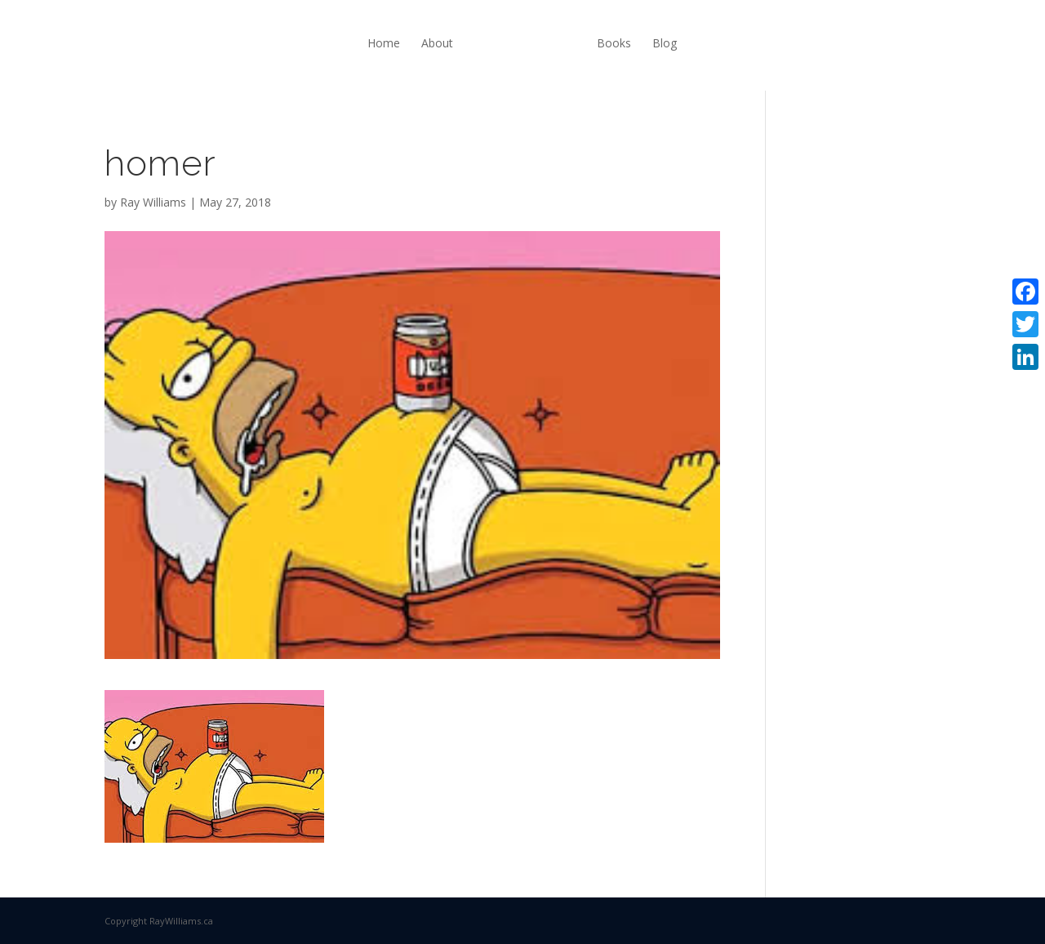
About (437, 43)
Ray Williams (153, 202)
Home (383, 43)
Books (614, 43)
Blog (664, 43)
